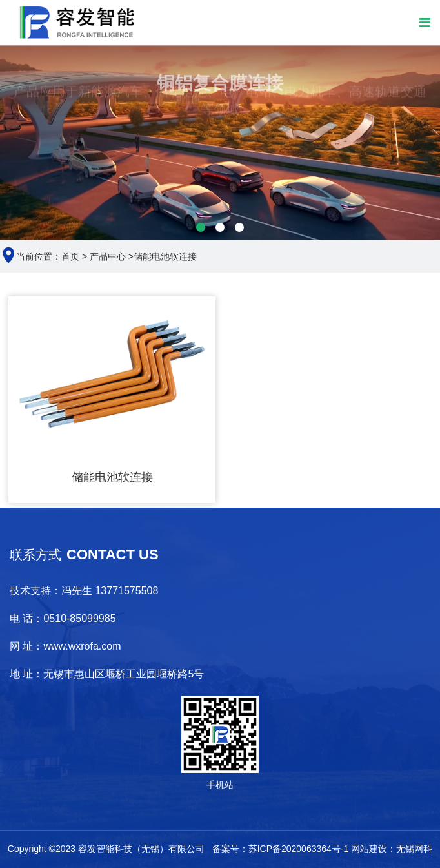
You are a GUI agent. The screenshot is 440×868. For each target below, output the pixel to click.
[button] (200, 227)
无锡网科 (414, 848)
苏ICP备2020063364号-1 (298, 848)
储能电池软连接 (165, 256)
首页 (70, 256)
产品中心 (108, 256)
